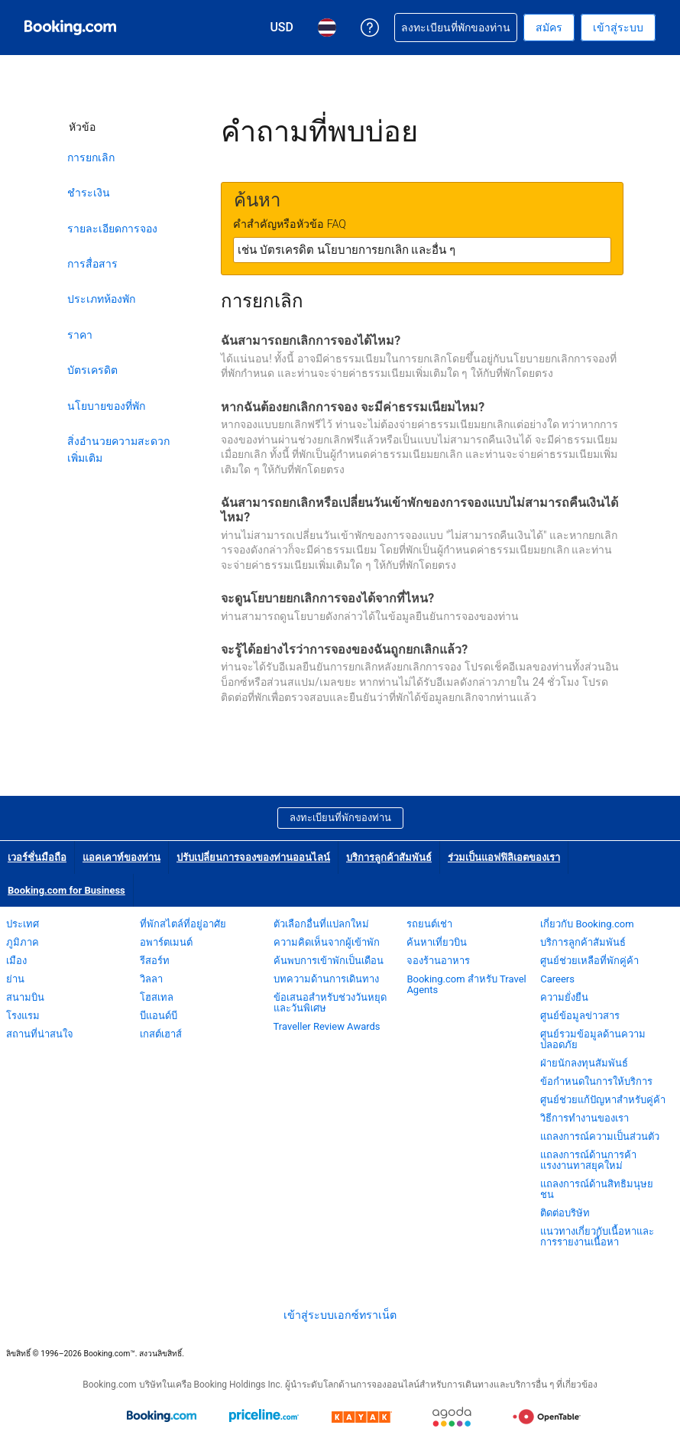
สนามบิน (25, 997)
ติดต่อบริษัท (565, 1213)
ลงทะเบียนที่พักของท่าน (340, 817)
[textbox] (422, 250)
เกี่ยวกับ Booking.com (586, 924)
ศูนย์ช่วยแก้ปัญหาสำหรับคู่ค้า (602, 1099)
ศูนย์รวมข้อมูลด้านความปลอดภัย (593, 1039)
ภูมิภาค (22, 942)
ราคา (79, 335)
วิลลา (151, 979)
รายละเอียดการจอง (112, 228)
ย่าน (15, 979)
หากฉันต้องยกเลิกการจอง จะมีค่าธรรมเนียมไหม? (352, 407)
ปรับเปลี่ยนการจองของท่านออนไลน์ (253, 857)
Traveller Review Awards (327, 1026)
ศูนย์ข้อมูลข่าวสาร (580, 1015)
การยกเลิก (91, 157)
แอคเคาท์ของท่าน (121, 857)
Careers (557, 979)
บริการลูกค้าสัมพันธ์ (389, 857)
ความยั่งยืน (564, 997)
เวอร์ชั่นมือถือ (37, 857)
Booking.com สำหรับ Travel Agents (466, 984)
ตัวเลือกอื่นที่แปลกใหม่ (321, 924)
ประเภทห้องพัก (101, 299)
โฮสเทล (156, 997)
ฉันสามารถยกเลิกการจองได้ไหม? (310, 340)
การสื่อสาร (92, 264)
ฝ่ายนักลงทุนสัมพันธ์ (584, 1063)
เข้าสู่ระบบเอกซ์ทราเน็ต (340, 1315)
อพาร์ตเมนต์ (166, 942)
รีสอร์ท (155, 960)
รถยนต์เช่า (429, 924)
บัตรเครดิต (92, 370)
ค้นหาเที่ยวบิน (436, 942)
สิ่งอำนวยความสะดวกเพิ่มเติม (118, 449)
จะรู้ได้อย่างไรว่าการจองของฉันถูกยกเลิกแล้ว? (344, 649)
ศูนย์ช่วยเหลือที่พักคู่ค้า (589, 960)
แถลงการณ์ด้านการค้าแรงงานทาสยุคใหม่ (588, 1160)
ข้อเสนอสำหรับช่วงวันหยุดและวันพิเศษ (330, 1003)
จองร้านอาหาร (438, 960)
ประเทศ (22, 924)
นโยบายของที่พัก (106, 406)
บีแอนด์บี (158, 1015)
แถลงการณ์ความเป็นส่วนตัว (599, 1136)
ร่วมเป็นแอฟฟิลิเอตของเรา (504, 857)
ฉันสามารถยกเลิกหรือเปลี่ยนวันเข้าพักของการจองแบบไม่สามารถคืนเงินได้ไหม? (419, 509)
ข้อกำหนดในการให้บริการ (596, 1081)
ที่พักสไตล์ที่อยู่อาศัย (183, 924)
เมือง (16, 960)
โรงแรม (23, 1015)
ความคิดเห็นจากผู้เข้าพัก (327, 942)
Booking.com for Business (66, 890)
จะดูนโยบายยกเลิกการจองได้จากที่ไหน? (327, 598)
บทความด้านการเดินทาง (326, 979)
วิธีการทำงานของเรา (584, 1118)
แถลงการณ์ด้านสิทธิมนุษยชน (596, 1189)
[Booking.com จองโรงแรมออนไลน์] (70, 27)
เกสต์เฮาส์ (161, 1034)
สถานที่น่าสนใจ (39, 1034)
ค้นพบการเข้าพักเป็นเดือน (329, 960)
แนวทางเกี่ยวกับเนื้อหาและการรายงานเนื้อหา (597, 1237)
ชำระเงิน (88, 193)
